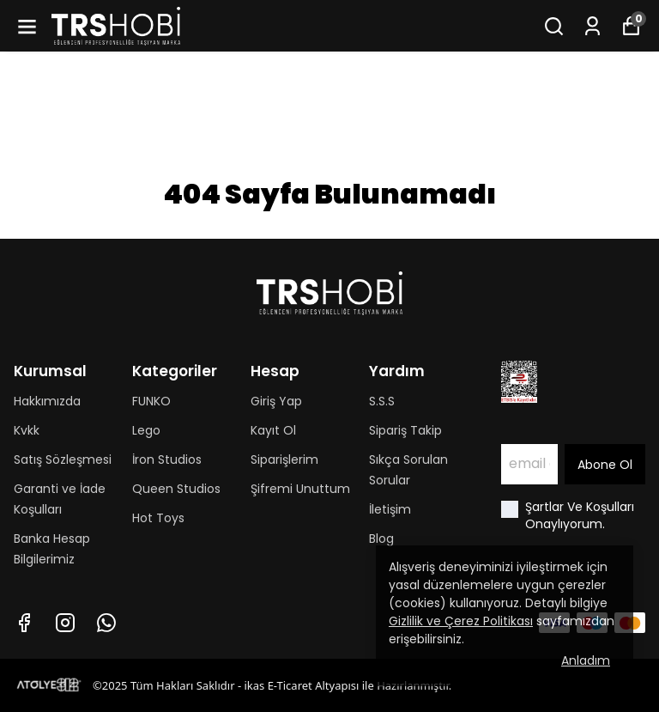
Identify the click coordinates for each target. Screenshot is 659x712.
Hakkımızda (47, 401)
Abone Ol (604, 464)
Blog (381, 538)
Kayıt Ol (273, 430)
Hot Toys (158, 517)
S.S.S (382, 401)
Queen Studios (176, 488)
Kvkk (26, 430)
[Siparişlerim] (592, 26)
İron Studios (167, 459)
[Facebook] (24, 622)
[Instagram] (65, 622)
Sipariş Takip (405, 430)
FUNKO (151, 401)
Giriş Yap (276, 401)
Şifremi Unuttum (300, 488)
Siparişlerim (284, 459)
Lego (146, 430)
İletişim (390, 509)
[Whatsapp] (106, 622)
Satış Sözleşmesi (63, 459)
